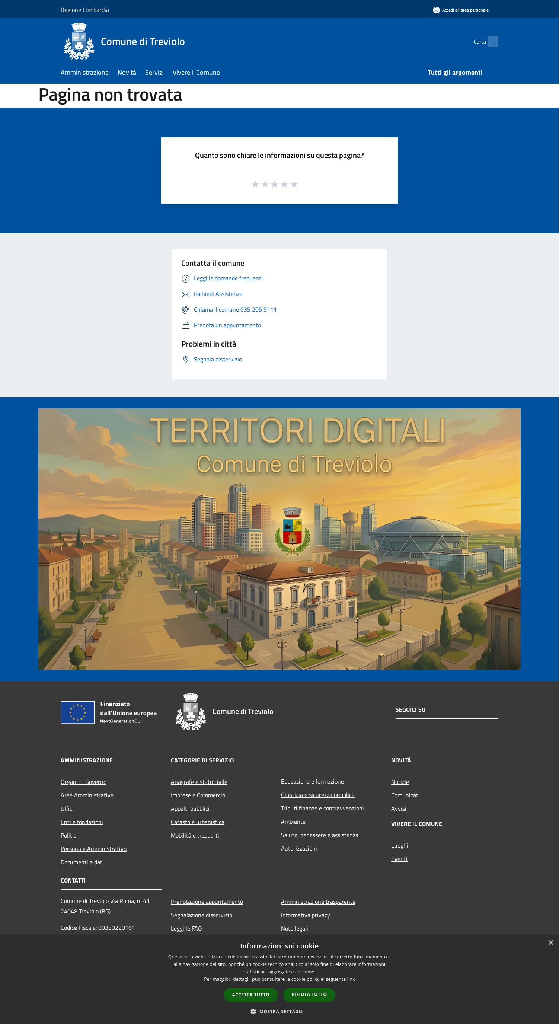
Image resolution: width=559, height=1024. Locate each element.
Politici (69, 835)
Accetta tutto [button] (250, 995)
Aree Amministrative (87, 795)
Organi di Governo (83, 781)
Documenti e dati (82, 862)
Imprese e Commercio (198, 795)
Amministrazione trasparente (318, 901)
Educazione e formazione (312, 781)
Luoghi (399, 845)
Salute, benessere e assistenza (319, 834)
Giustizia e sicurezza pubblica (318, 794)
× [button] (550, 943)
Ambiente (293, 821)
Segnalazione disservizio (201, 914)
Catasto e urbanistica (197, 821)
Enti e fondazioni (82, 821)
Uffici (67, 808)
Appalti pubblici (190, 808)
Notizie (400, 781)
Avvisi (398, 808)
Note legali (294, 928)
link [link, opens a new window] (351, 979)
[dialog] (279, 979)
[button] (279, 1011)
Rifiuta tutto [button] (309, 994)
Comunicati (405, 795)
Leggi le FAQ (186, 928)
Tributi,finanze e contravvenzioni (322, 808)
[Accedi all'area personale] (460, 10)
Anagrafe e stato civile (199, 781)
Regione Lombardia (85, 9)
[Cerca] (489, 41)
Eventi (399, 858)
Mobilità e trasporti (195, 835)
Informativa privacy (305, 914)
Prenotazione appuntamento (207, 901)
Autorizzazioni (299, 848)
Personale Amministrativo (94, 848)
